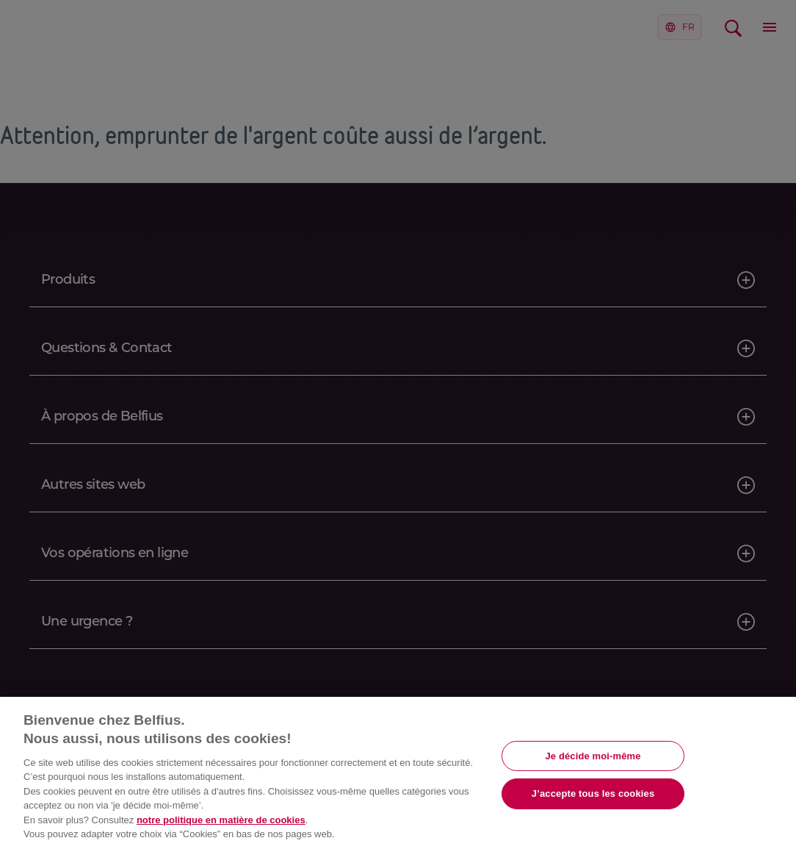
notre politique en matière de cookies (221, 819)
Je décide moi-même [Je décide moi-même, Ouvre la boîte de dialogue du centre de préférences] (592, 755)
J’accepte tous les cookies (593, 793)
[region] (398, 773)
